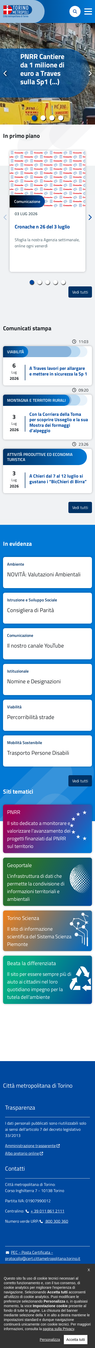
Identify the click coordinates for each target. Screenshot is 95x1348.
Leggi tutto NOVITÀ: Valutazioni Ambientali (47, 572)
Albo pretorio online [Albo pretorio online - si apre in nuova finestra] (22, 1153)
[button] (88, 11)
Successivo (89, 73)
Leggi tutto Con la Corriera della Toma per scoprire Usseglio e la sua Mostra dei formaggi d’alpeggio (47, 417)
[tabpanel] (47, 74)
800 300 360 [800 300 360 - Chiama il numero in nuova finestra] (53, 1221)
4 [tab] (60, 118)
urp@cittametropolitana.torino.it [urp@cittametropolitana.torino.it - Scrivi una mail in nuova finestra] (36, 1269)
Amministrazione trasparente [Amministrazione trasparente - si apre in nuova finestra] (30, 1146)
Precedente (5, 73)
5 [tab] (63, 282)
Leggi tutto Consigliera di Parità (47, 608)
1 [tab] (34, 118)
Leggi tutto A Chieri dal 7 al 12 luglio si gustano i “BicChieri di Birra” (47, 471)
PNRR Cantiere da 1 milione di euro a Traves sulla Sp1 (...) (42, 69)
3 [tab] (52, 118)
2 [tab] (43, 118)
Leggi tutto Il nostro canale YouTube (47, 643)
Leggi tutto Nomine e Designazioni (47, 679)
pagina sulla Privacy (58, 1345)
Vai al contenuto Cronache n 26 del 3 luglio (47, 211)
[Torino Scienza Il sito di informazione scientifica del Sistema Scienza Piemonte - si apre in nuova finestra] (47, 930)
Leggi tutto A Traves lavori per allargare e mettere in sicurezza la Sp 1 (47, 365)
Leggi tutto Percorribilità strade (47, 715)
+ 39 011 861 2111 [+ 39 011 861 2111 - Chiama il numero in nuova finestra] (44, 1211)
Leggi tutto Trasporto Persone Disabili (47, 751)
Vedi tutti (82, 292)
